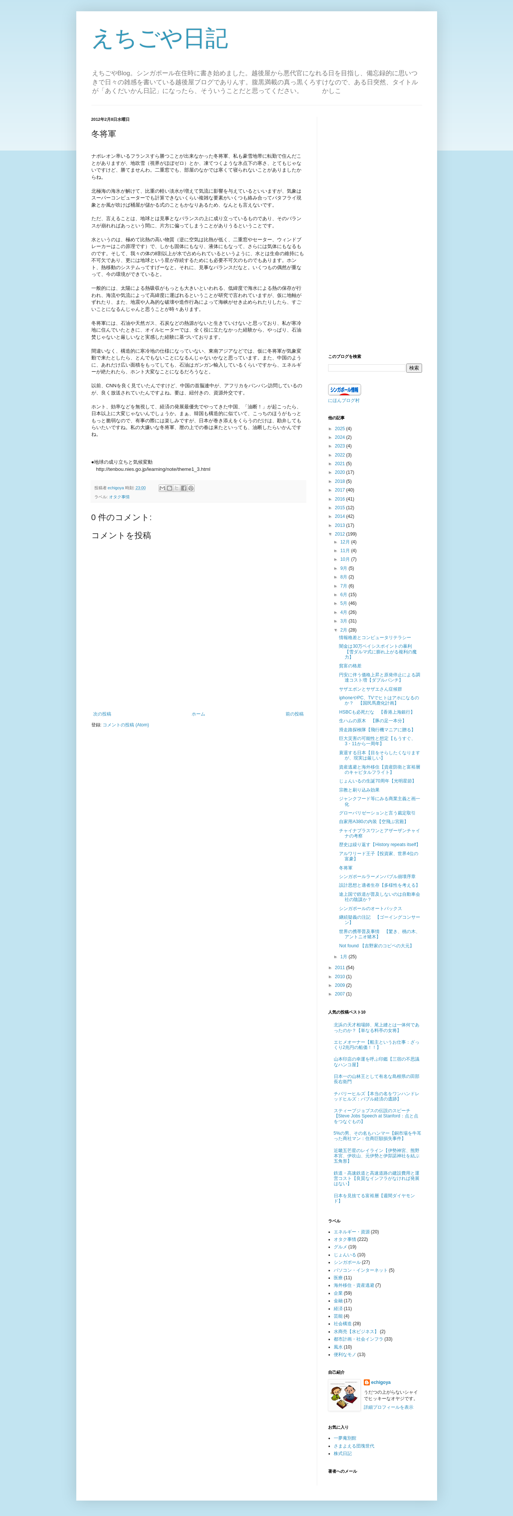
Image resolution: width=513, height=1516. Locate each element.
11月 (345, 550)
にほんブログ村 (344, 400)
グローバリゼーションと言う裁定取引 (377, 813)
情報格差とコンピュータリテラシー (375, 637)
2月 (344, 630)
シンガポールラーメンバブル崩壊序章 (377, 876)
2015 (340, 507)
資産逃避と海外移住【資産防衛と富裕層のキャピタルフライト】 (379, 769)
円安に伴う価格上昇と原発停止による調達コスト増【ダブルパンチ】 (379, 677)
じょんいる (345, 1254)
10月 (345, 559)
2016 (340, 499)
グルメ (340, 1247)
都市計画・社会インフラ (358, 1339)
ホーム (198, 714)
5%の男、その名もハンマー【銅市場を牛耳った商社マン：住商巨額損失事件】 (377, 1136)
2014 (340, 516)
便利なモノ (345, 1354)
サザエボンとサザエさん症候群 (370, 689)
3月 (344, 621)
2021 (340, 463)
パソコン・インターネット (361, 1270)
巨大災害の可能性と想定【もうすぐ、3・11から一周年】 (377, 741)
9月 (344, 568)
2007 (340, 994)
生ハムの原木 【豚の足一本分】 (373, 720)
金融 (338, 1300)
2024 (340, 437)
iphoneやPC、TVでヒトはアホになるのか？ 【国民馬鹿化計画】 (379, 700)
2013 (340, 525)
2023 (340, 446)
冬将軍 (346, 868)
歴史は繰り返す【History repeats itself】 (380, 844)
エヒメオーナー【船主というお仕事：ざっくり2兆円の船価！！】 (376, 1045)
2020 (340, 472)
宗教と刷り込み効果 (359, 790)
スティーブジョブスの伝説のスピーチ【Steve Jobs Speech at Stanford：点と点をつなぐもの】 (376, 1116)
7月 (344, 586)
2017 (340, 490)
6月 (344, 594)
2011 (340, 967)
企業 (338, 1293)
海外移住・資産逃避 (354, 1285)
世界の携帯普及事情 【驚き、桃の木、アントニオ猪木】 (379, 934)
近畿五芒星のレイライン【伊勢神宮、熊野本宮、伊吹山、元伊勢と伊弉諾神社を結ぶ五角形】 (376, 1156)
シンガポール (347, 1262)
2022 (340, 455)
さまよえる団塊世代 (354, 1446)
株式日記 (343, 1453)
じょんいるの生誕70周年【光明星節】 (377, 781)
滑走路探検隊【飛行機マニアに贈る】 (377, 729)
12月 (345, 542)
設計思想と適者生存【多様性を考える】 (379, 885)
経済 (338, 1308)
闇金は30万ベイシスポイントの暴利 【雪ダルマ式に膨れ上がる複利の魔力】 (378, 652)
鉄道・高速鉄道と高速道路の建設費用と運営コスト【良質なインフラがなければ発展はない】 (376, 1178)
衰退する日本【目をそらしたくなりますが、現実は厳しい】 (379, 755)
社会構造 (343, 1323)
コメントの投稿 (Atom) (126, 725)
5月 (344, 603)
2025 (340, 428)
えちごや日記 (159, 38)
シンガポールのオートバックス (370, 908)
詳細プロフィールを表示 (388, 1407)
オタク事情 (119, 497)
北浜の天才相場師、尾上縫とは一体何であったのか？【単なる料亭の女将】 (376, 1027)
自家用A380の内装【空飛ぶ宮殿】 (373, 821)
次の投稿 (102, 714)
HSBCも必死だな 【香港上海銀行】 (377, 712)
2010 (340, 976)
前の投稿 (295, 714)
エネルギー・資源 (352, 1231)
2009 (340, 985)
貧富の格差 (350, 665)
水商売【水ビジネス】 (356, 1331)
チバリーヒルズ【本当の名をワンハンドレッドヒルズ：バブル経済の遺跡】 (376, 1096)
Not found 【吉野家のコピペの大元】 (376, 945)
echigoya (381, 1382)
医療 (338, 1277)
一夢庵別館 (345, 1438)
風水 (338, 1347)
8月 (344, 577)
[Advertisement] (375, 229)
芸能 (338, 1316)
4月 (344, 612)
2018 (340, 481)
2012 (340, 534)
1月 (344, 956)
